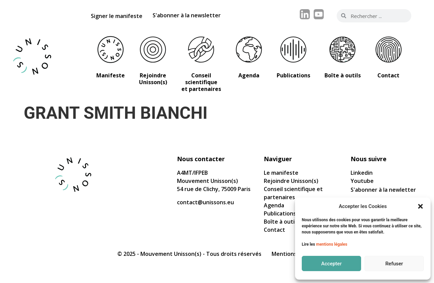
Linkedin (362, 172)
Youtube (362, 181)
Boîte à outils (281, 221)
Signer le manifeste (116, 16)
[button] (420, 206)
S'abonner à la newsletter (187, 15)
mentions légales (331, 244)
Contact (274, 229)
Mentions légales (294, 254)
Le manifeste (281, 172)
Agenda (274, 205)
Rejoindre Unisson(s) (291, 181)
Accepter (331, 264)
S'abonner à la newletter (383, 189)
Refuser (394, 264)
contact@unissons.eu (205, 202)
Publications (280, 213)
